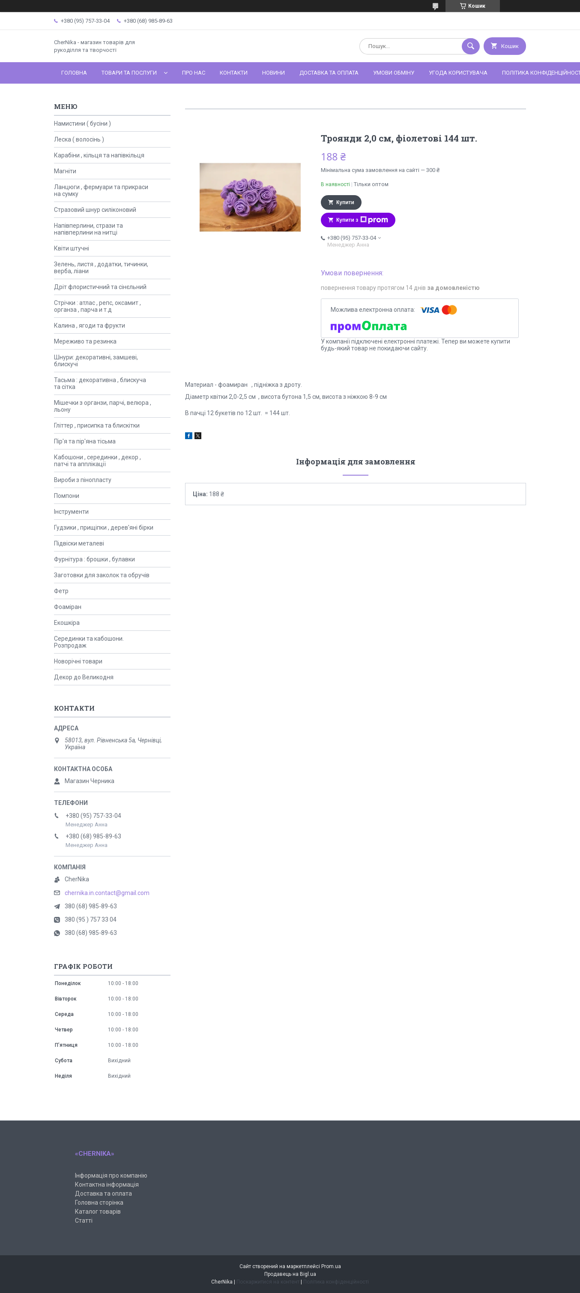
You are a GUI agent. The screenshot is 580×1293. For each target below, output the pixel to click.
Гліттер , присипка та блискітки (97, 425)
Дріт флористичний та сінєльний (100, 286)
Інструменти (71, 511)
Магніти (65, 171)
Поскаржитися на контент (267, 1282)
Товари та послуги (129, 72)
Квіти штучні (71, 248)
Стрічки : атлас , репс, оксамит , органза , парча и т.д (97, 306)
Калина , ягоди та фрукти (89, 325)
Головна (74, 72)
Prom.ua (331, 1266)
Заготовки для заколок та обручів (101, 575)
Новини (273, 72)
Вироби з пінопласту (82, 479)
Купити (345, 202)
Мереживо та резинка (85, 341)
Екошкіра (67, 622)
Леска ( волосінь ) (79, 139)
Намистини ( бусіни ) (82, 123)
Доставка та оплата (329, 72)
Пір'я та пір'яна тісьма (85, 441)
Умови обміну (393, 72)
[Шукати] (471, 46)
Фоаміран (67, 606)
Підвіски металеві (79, 543)
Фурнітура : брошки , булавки (94, 559)
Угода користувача (458, 72)
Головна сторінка (99, 1202)
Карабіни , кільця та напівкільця (99, 155)
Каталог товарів (98, 1211)
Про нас (193, 72)
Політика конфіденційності (336, 1282)
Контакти (234, 72)
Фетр (61, 591)
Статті (84, 1220)
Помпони (66, 495)
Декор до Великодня (84, 677)
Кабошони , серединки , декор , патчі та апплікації (97, 460)
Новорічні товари (78, 661)
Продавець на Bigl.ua (290, 1274)
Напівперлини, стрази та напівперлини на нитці (88, 229)
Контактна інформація (107, 1184)
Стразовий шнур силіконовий (95, 209)
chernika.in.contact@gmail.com (107, 892)
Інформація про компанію (111, 1175)
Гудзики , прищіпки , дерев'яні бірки (103, 527)
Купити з (362, 220)
